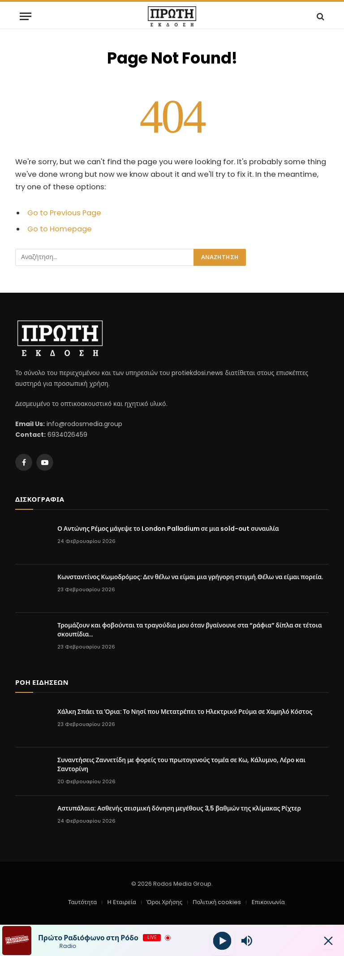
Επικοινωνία (267, 902)
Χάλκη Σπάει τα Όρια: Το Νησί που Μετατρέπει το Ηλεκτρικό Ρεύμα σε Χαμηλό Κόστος (184, 711)
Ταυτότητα (82, 902)
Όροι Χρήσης (164, 902)
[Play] (222, 940)
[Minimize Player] (328, 940)
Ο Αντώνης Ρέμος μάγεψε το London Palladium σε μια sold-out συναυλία (168, 528)
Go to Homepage (59, 229)
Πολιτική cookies (217, 902)
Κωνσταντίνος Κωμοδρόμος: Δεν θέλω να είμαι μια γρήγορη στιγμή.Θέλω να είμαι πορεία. (190, 576)
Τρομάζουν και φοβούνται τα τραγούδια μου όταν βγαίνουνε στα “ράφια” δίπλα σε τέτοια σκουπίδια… (189, 630)
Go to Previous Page (64, 213)
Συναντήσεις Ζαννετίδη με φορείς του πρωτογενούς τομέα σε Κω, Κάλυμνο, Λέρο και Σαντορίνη (181, 764)
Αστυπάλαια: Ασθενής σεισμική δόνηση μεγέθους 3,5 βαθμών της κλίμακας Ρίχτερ (179, 808)
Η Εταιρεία (121, 902)
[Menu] (25, 16)
